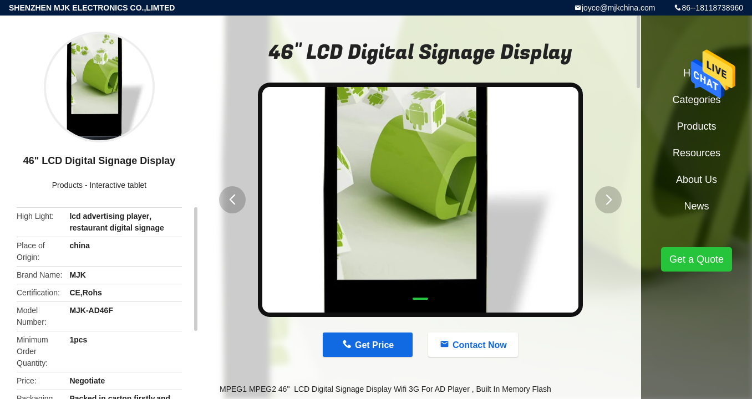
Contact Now (480, 345)
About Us (696, 179)
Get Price (374, 345)
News (696, 206)
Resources (696, 152)
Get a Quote (696, 259)
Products (67, 185)
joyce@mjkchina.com (618, 7)
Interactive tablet (117, 185)
